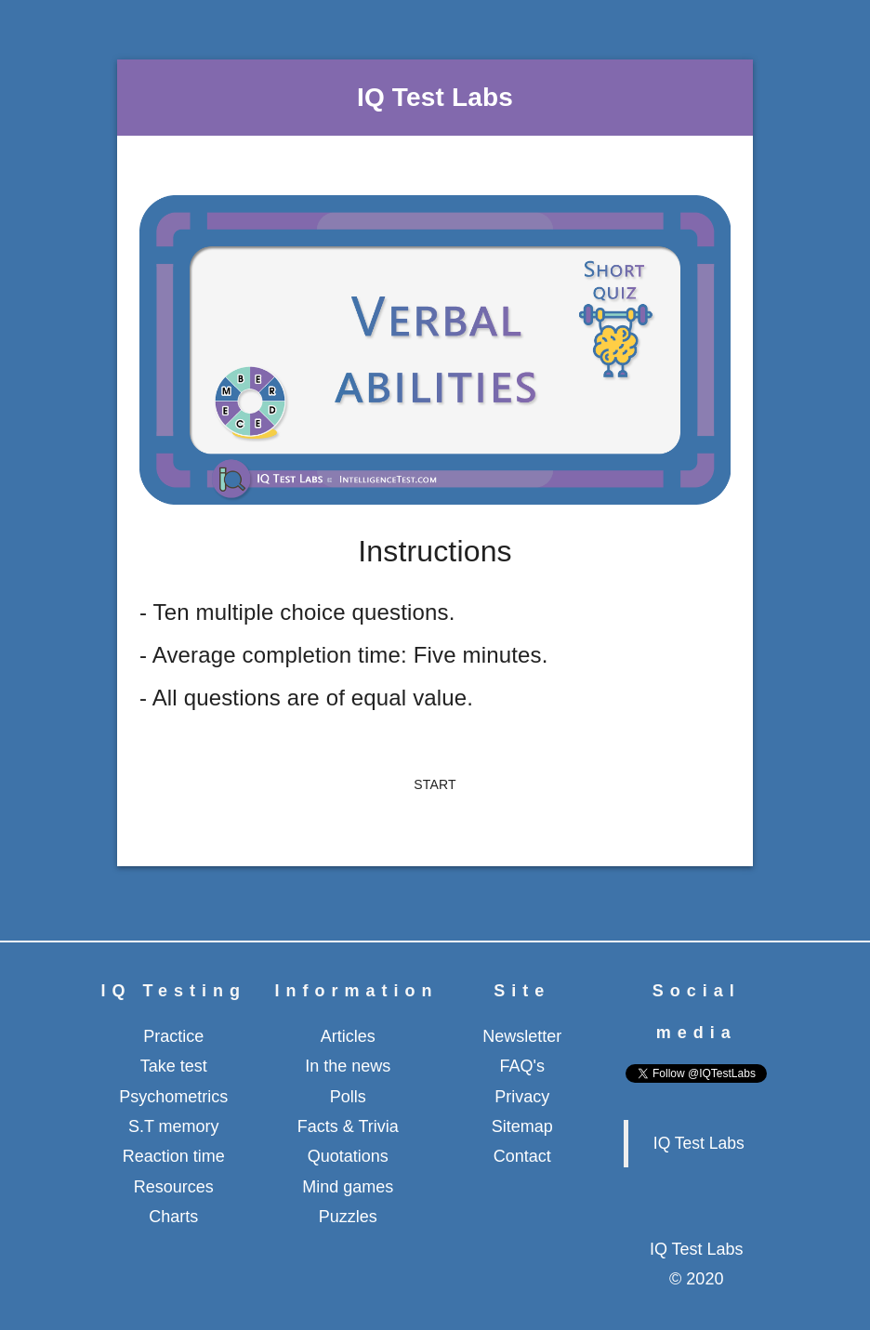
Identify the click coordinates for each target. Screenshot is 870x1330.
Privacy (521, 1096)
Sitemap (522, 1126)
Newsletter (521, 1036)
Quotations (348, 1156)
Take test (173, 1066)
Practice (173, 1036)
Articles (348, 1036)
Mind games (347, 1187)
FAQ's (522, 1066)
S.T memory (173, 1126)
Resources (174, 1187)
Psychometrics (173, 1096)
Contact (522, 1156)
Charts (173, 1216)
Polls (348, 1096)
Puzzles (348, 1216)
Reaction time (174, 1156)
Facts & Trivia (348, 1126)
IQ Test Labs (699, 1143)
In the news (347, 1066)
